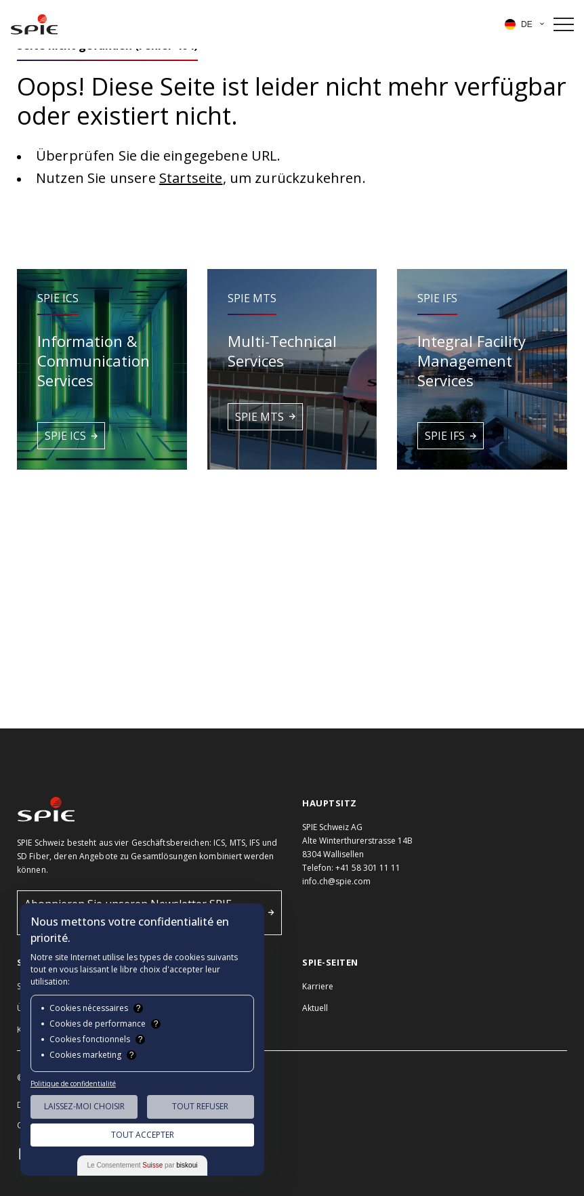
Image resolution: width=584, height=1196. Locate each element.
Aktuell (315, 1008)
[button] (102, 369)
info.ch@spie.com (336, 881)
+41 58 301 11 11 (367, 867)
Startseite (191, 178)
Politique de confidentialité (73, 1083)
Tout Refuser (200, 1106)
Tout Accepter (142, 1134)
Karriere (317, 986)
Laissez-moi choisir (84, 1106)
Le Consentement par (142, 1165)
